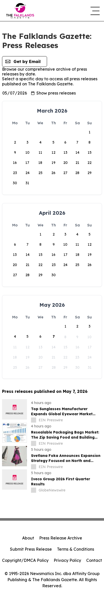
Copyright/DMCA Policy (25, 560)
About (28, 537)
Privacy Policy (67, 560)
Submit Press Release (31, 549)
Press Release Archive (60, 537)
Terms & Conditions (75, 549)
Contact (94, 560)
